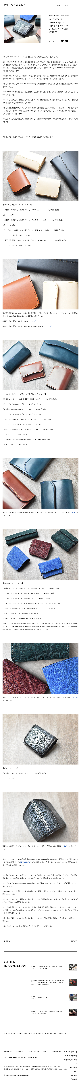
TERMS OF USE (56, 1052)
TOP (5, 1033)
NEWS (74, 512)
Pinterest (74, 1079)
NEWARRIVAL (25, 862)
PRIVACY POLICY (33, 1052)
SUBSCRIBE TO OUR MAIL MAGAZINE (20, 1057)
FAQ (44, 1052)
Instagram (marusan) (70, 1060)
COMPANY (8, 1052)
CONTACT (19, 1052)
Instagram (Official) (70, 1052)
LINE (75, 1071)
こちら (34, 321)
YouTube (74, 1075)
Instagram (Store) (71, 1056)
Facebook (73, 1067)
